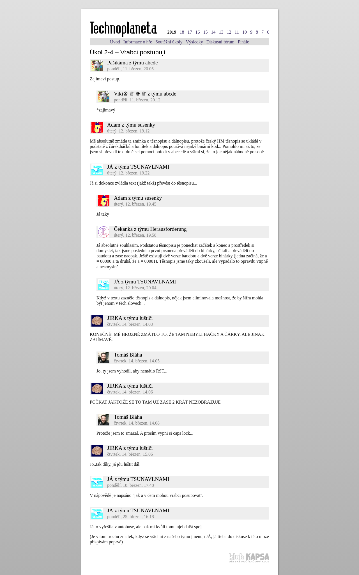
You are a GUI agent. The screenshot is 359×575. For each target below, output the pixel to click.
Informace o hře (137, 41)
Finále (243, 41)
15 (205, 32)
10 (244, 32)
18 (182, 32)
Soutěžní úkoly (168, 41)
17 (190, 32)
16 (197, 32)
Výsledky (194, 41)
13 (221, 32)
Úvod (115, 41)
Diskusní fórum (220, 41)
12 (229, 32)
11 (237, 32)
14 (213, 32)
